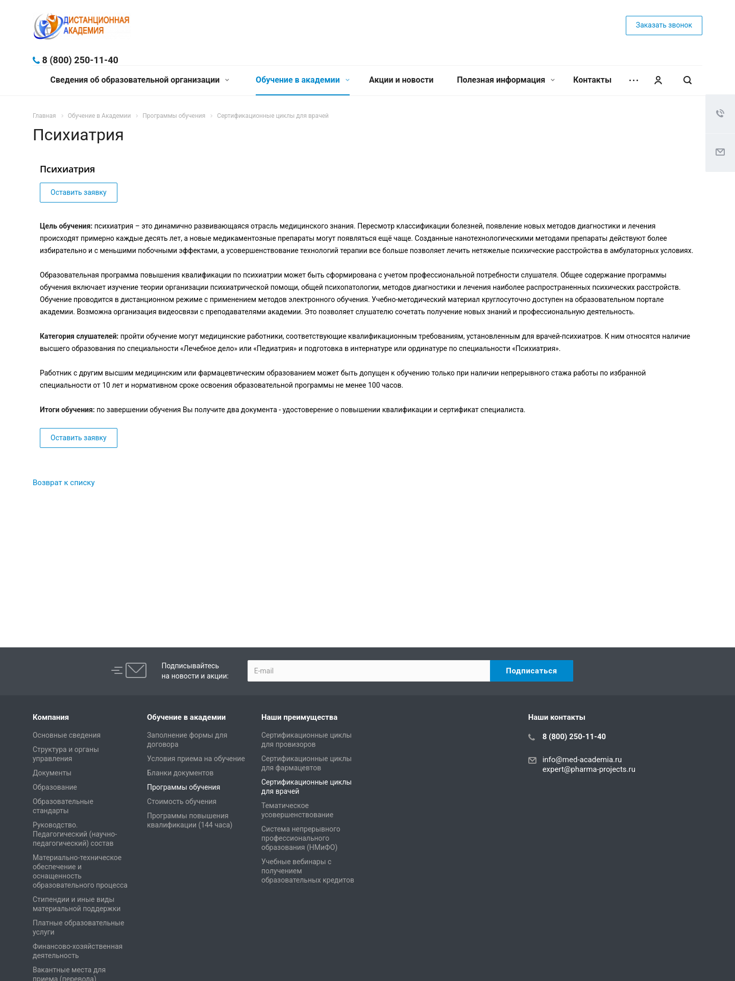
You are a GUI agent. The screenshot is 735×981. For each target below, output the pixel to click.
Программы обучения (183, 787)
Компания (51, 717)
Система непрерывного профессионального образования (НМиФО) (300, 838)
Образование (55, 787)
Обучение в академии (303, 80)
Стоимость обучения (181, 801)
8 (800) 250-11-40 (80, 60)
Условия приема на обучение (196, 758)
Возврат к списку (64, 482)
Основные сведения (67, 735)
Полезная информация (506, 80)
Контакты (592, 80)
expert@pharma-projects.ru (589, 769)
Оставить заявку (79, 192)
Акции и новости (401, 80)
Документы (52, 773)
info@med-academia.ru (582, 759)
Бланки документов (180, 773)
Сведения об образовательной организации (140, 80)
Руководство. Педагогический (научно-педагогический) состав (75, 834)
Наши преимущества (299, 717)
